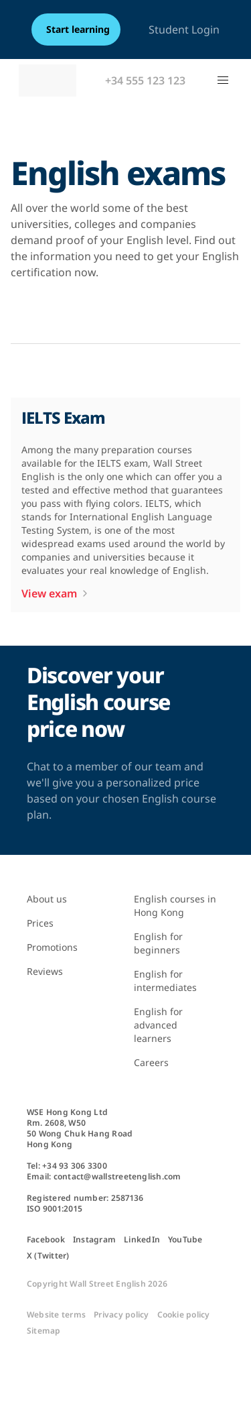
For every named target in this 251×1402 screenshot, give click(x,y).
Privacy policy (121, 1314)
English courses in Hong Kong (175, 905)
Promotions (52, 947)
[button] (222, 80)
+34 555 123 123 (145, 80)
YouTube (185, 1239)
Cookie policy (183, 1314)
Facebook (46, 1239)
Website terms (56, 1314)
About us (47, 898)
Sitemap (44, 1331)
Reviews (45, 971)
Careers (151, 1062)
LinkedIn (142, 1239)
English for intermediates (165, 981)
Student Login (184, 29)
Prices (40, 923)
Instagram (94, 1239)
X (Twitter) (48, 1255)
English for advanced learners (158, 1025)
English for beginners (158, 943)
